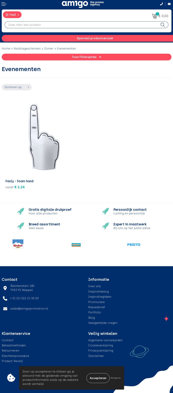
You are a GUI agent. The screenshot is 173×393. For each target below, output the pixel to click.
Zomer (48, 48)
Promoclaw (96, 301)
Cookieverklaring (100, 345)
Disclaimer (96, 355)
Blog (91, 317)
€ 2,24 (15, 187)
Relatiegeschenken (27, 48)
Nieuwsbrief (96, 307)
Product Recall (12, 360)
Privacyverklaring (100, 350)
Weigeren (115, 378)
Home (6, 48)
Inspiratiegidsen (99, 296)
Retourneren (10, 350)
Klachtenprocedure (15, 355)
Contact (8, 340)
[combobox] (81, 24)
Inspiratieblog (98, 291)
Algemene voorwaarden (105, 340)
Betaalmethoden (14, 345)
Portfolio (94, 312)
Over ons (94, 286)
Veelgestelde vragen (102, 322)
